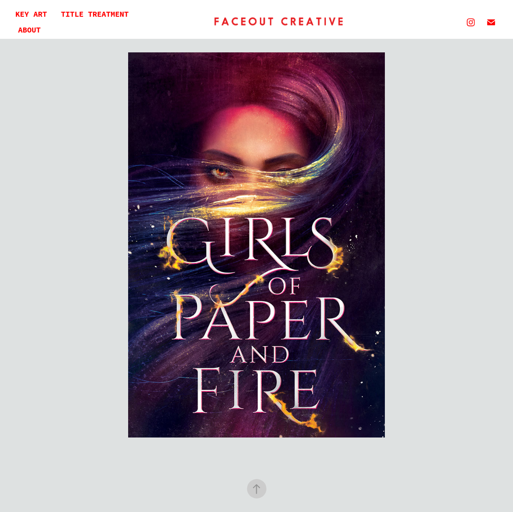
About (29, 30)
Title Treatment (95, 14)
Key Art (31, 14)
